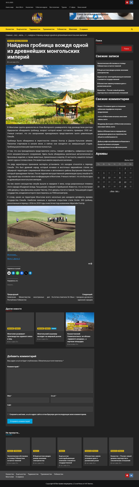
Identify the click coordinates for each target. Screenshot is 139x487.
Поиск (99, 40)
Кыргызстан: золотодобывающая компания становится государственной (114, 78)
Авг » (117, 191)
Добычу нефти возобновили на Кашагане (113, 141)
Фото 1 (10, 259)
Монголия (73, 29)
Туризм (64, 7)
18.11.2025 (12, 463)
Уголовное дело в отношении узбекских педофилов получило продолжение (112, 109)
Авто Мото (19, 7)
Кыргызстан (22, 29)
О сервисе (84, 29)
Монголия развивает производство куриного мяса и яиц (19, 336)
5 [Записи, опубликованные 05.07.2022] (103, 173)
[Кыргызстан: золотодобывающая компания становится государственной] (69, 445)
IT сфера (72, 7)
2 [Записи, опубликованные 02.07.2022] (125, 168)
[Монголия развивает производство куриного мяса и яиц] (20, 321)
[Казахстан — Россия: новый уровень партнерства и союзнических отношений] (121, 445)
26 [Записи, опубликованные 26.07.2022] (104, 186)
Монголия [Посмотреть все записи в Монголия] (10, 41)
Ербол (100, 131)
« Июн (112, 191)
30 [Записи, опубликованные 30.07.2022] (125, 186)
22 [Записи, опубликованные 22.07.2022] (120, 182)
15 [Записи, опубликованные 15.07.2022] (120, 177)
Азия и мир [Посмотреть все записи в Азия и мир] (71, 324)
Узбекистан (61, 29)
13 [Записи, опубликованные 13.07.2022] (109, 177)
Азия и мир (9, 7)
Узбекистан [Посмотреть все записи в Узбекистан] (17, 451)
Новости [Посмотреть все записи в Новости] (17, 328)
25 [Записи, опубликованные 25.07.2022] (98, 186)
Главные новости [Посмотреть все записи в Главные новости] (81, 324)
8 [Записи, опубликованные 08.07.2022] (119, 173)
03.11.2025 (12, 342)
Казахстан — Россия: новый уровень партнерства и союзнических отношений (112, 91)
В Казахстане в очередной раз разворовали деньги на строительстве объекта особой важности (112, 134)
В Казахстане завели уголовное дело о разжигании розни (111, 84)
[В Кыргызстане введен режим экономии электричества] (44, 445)
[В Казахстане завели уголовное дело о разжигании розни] (95, 445)
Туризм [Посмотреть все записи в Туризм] (54, 328)
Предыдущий (28, 297)
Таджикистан (34, 29)
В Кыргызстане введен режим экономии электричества (112, 71)
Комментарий (13, 367)
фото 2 (17, 259)
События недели (41, 7)
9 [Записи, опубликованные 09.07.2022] (125, 173)
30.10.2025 (72, 344)
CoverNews (78, 484)
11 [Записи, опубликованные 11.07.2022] (98, 177)
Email (53, 396)
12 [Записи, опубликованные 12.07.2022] (104, 177)
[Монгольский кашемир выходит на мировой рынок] (50, 321)
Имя (9, 396)
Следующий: (71, 297)
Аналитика (29, 7)
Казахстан (10, 29)
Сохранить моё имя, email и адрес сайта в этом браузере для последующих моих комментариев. (48, 414)
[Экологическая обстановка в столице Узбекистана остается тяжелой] (18, 445)
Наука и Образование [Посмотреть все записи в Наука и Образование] (21, 41)
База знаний (82, 7)
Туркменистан (48, 29)
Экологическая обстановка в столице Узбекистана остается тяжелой (111, 64)
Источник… (12, 254)
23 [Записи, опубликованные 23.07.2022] (125, 182)
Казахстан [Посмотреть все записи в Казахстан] (71, 326)
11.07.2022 (12, 62)
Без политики (54, 7)
